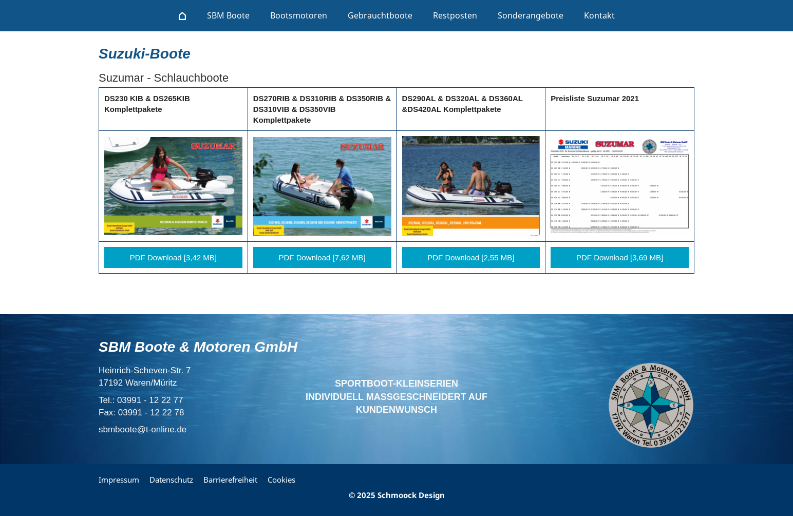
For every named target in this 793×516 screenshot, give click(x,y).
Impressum (119, 479)
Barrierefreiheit (230, 479)
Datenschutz (171, 479)
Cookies (281, 479)
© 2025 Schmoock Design (397, 495)
